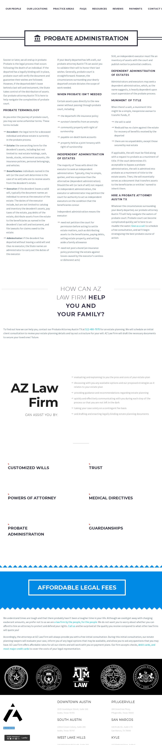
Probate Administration (81, 38)
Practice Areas (63, 8)
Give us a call (138, 225)
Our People (13, 8)
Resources (99, 8)
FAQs (83, 8)
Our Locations (37, 8)
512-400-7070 (92, 329)
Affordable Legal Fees (77, 587)
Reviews (118, 8)
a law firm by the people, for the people (75, 622)
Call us (71, 626)
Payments (135, 8)
